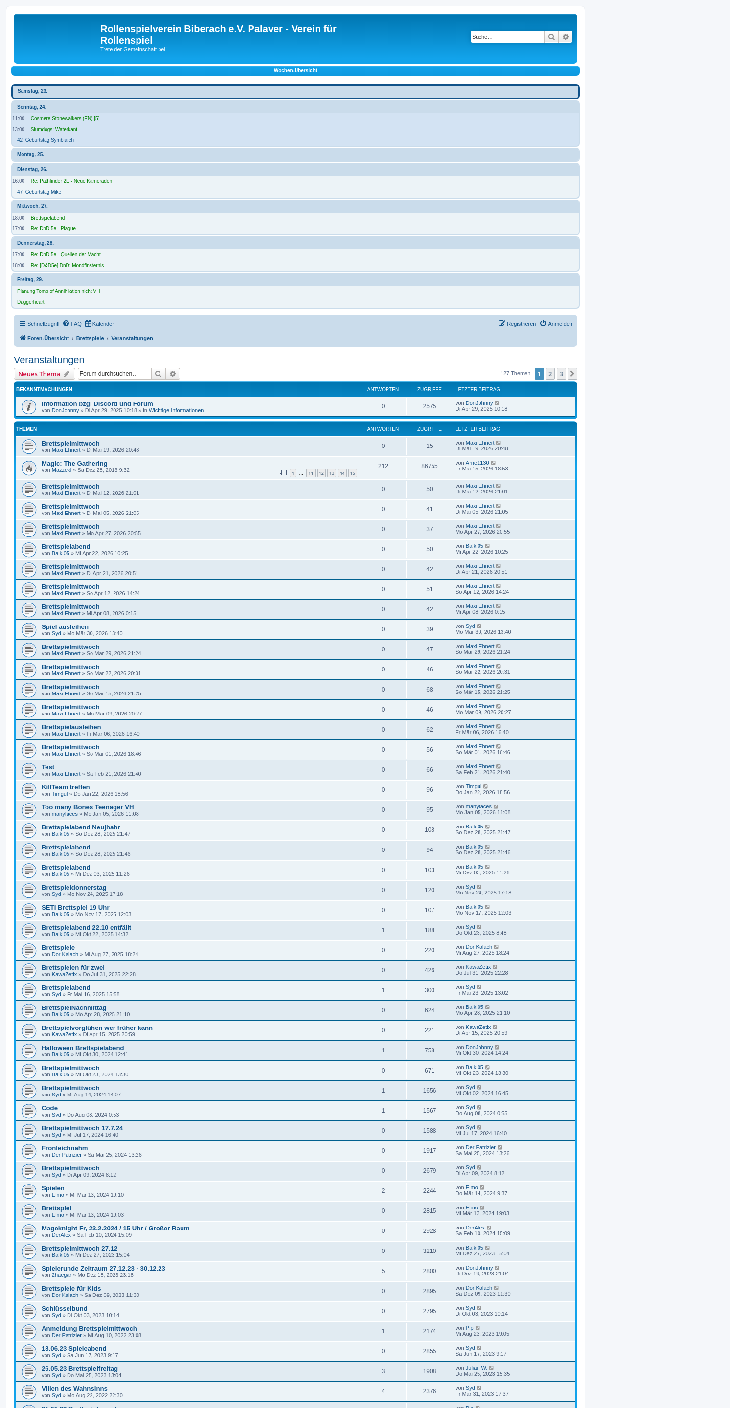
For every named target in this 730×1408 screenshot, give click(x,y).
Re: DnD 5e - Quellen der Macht (66, 254)
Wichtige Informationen (176, 410)
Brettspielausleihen (71, 727)
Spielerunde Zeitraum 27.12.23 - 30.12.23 (103, 1268)
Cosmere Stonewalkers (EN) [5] (65, 118)
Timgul (60, 794)
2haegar (61, 1275)
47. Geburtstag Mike (39, 192)
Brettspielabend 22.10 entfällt (86, 927)
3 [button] (561, 373)
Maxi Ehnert (66, 450)
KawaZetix (64, 974)
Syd (56, 633)
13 (331, 473)
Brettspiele (58, 947)
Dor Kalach (65, 954)
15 (352, 473)
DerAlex (61, 1235)
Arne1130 (477, 463)
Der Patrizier (67, 1155)
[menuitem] (72, 324)
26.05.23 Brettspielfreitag (80, 1368)
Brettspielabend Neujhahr (81, 827)
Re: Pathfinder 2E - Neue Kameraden (71, 181)
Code (50, 1108)
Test (48, 767)
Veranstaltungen (49, 360)
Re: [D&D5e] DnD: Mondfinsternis (67, 265)
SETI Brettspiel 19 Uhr (76, 907)
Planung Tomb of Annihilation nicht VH (58, 291)
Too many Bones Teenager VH (88, 807)
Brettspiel (56, 1208)
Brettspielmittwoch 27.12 (79, 1248)
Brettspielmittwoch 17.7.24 (82, 1128)
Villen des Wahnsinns (75, 1388)
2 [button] (550, 373)
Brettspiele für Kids (71, 1288)
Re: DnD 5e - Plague (53, 228)
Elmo (58, 1195)
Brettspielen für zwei (73, 967)
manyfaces (65, 814)
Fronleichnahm (65, 1148)
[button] (572, 374)
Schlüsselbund (65, 1308)
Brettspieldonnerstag (74, 887)
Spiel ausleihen (65, 626)
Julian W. (477, 1368)
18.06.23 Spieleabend (74, 1348)
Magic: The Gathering (75, 463)
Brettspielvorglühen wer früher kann (97, 1027)
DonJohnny (65, 410)
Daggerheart (31, 302)
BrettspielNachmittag (74, 1007)
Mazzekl (61, 470)
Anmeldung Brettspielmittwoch (89, 1328)
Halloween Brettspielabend (83, 1047)
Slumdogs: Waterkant (54, 129)
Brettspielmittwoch (71, 443)
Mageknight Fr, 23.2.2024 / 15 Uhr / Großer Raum (116, 1228)
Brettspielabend (48, 218)
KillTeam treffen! (67, 787)
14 (342, 473)
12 (321, 473)
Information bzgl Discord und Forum (97, 403)
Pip (470, 1328)
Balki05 (60, 553)
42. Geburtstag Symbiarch (45, 140)
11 (310, 473)
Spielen (53, 1188)
